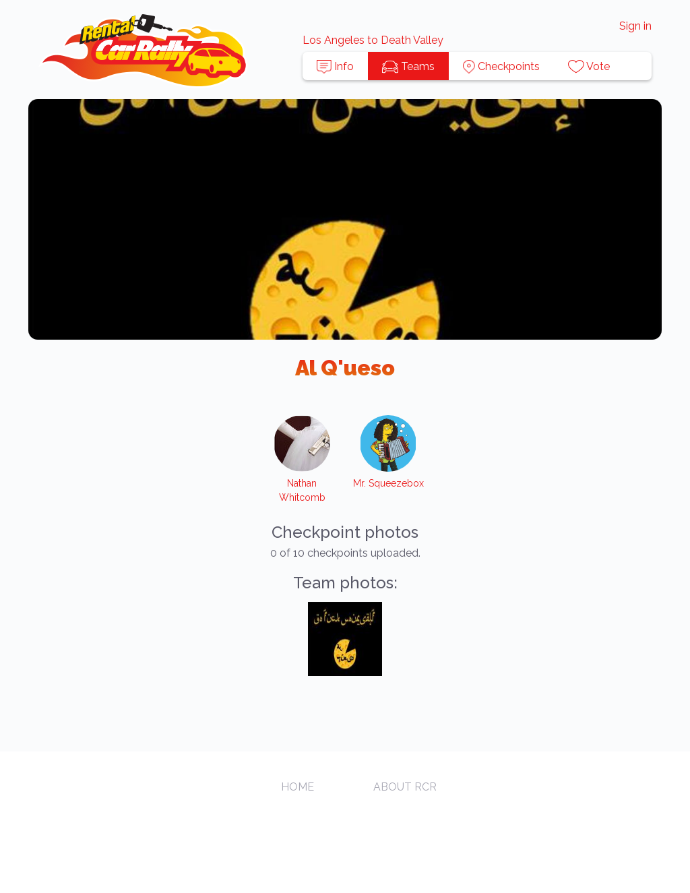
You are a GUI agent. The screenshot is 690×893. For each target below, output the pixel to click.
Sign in (635, 26)
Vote (589, 67)
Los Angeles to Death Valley (373, 40)
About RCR (405, 786)
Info (335, 67)
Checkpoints (501, 67)
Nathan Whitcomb (302, 490)
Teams (408, 66)
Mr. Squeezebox (388, 483)
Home (297, 786)
